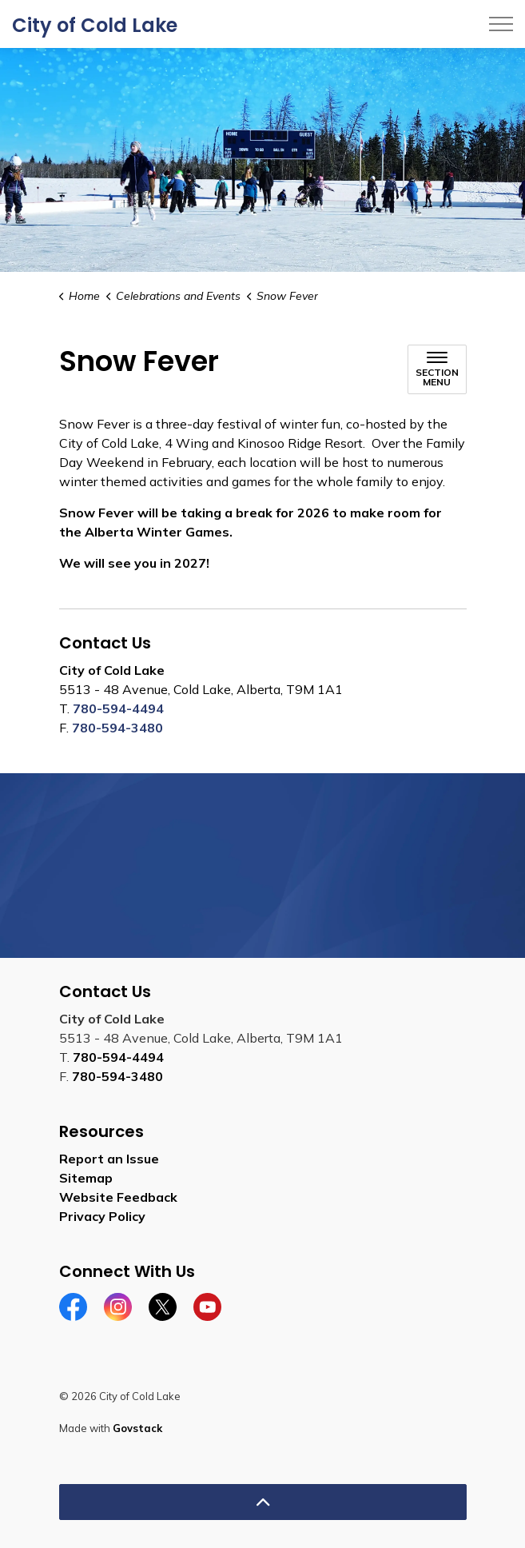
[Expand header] (501, 24)
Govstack (137, 1428)
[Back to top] (263, 1502)
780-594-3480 (117, 728)
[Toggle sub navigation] (437, 369)
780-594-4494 (118, 708)
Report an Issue (109, 1159)
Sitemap (86, 1178)
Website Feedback (118, 1197)
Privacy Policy (102, 1216)
